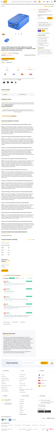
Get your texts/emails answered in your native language (47, 402)
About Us (3, 374)
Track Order (3, 383)
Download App (22, 374)
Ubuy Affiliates (22, 392)
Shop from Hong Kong (26, 425)
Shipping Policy (4, 387)
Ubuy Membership (4, 391)
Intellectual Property (5, 380)
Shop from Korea (35, 425)
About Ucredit (22, 383)
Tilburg (21, 408)
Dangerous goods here (9, 104)
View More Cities (23, 414)
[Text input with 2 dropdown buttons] (22, 2)
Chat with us (13, 116)
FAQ (20, 381)
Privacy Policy (29, 429)
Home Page (3, 4)
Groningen (22, 410)
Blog (20, 387)
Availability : (3, 55)
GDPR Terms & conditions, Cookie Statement (26, 390)
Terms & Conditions (22, 429)
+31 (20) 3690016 (42, 406)
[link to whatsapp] (15, 34)
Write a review (5, 270)
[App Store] (41, 411)
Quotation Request (5, 378)
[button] (44, 1)
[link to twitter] (21, 34)
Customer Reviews (23, 378)
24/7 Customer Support (45, 400)
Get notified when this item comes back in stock (45, 15)
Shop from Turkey (4, 426)
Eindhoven (22, 407)
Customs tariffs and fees (6, 385)
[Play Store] (47, 411)
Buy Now (19, 79)
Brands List (22, 376)
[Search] (40, 2)
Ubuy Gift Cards (23, 385)
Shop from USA (4, 425)
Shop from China (43, 425)
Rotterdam (22, 401)
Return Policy (22, 380)
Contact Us (3, 376)
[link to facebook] (18, 34)
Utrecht (21, 405)
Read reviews (30, 278)
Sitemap (3, 381)
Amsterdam (22, 399)
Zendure (3, 6)
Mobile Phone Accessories (10, 4)
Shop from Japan (18, 425)
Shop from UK (10, 425)
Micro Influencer (4, 389)
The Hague (22, 403)
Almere (21, 412)
